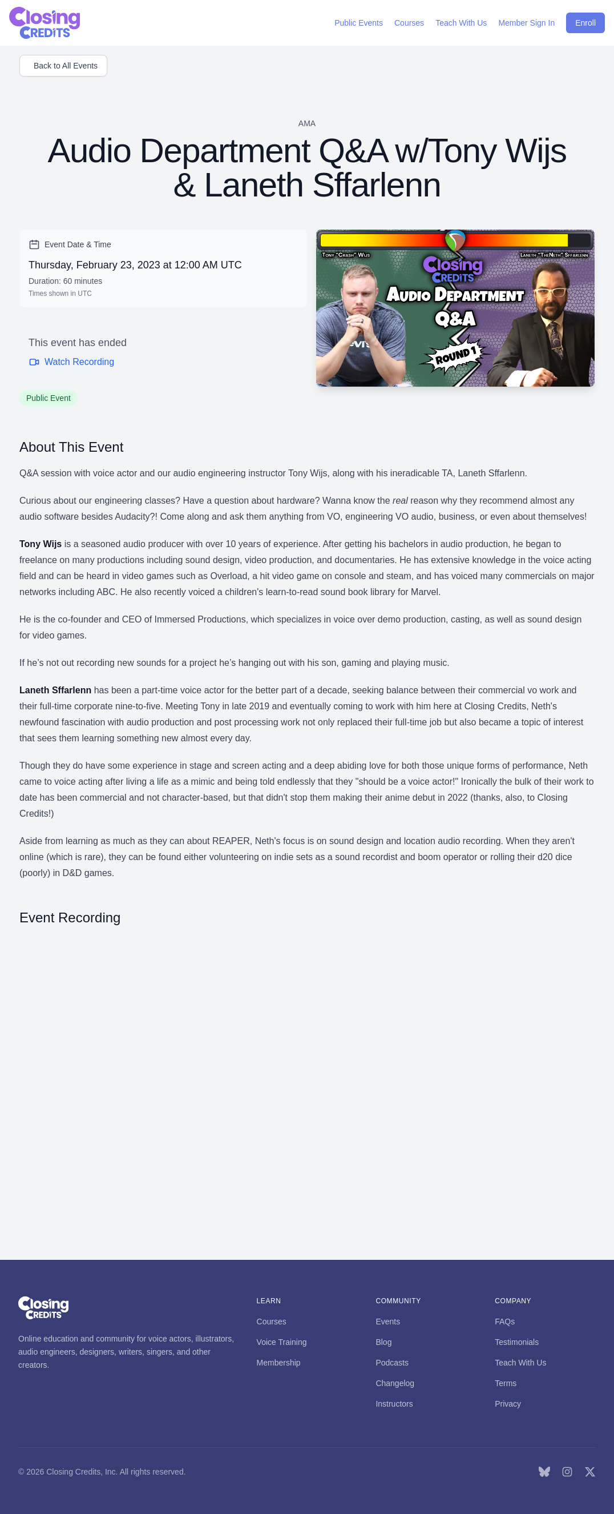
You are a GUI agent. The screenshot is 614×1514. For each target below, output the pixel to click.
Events (387, 1321)
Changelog (394, 1383)
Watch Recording (71, 362)
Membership (279, 1362)
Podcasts (392, 1362)
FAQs (505, 1321)
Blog (383, 1342)
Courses (271, 1321)
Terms (505, 1383)
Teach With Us (520, 1362)
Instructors (394, 1403)
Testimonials (517, 1342)
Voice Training (282, 1342)
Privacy (508, 1403)
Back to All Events (66, 65)
